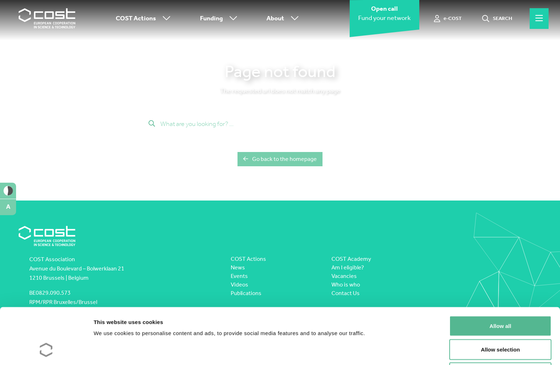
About (284, 18)
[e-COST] (448, 19)
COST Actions (145, 18)
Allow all (500, 277)
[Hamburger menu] (539, 18)
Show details (374, 351)
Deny (500, 324)
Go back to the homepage (280, 159)
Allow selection (500, 301)
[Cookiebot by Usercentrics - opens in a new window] (46, 351)
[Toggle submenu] (165, 18)
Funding (220, 18)
